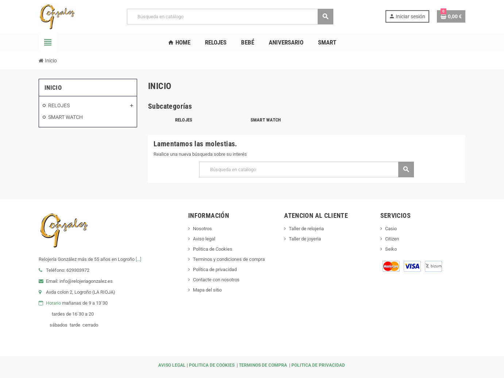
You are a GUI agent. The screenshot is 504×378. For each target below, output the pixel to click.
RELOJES (184, 120)
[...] (138, 259)
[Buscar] (230, 16)
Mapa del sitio (207, 290)
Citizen (392, 239)
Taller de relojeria (306, 228)
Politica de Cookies (212, 249)
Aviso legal (204, 239)
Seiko (391, 249)
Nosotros (202, 228)
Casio (391, 228)
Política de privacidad (215, 269)
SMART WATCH (266, 120)
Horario (53, 303)
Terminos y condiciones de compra (229, 259)
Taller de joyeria (305, 239)
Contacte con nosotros (216, 279)
